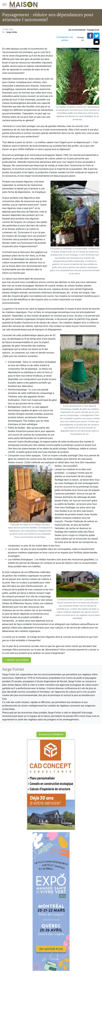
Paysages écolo (93, 30)
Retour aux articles (17, 660)
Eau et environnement (77, 30)
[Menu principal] (4, 4)
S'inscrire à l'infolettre (51, 734)
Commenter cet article (65, 38)
